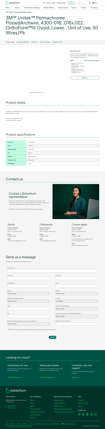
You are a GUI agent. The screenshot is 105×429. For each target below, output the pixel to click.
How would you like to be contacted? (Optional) (67, 313)
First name (10, 275)
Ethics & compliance (35, 414)
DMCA (46, 423)
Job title (57, 290)
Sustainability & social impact (37, 412)
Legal (7, 423)
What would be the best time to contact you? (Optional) (21, 321)
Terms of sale (12, 423)
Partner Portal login (61, 2)
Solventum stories (58, 400)
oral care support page (36, 209)
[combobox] (84, 3)
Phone (57, 283)
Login (44, 2)
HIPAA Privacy (25, 423)
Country (57, 298)
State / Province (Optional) (62, 306)
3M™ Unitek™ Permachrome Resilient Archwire (19, 12)
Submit (52, 337)
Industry (9, 290)
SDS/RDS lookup (58, 406)
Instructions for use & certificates (63, 409)
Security (31, 423)
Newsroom (33, 417)
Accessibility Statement (54, 423)
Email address (11, 283)
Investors (48, 2)
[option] (36, 72)
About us (32, 400)
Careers (54, 2)
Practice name (11, 268)
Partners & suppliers (35, 409)
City (8, 306)
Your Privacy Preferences (68, 423)
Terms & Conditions (39, 423)
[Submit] (89, 3)
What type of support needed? (15, 298)
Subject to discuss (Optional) (63, 321)
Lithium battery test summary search (63, 412)
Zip (8, 313)
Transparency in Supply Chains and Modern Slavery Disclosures (19, 426)
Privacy (18, 423)
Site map (80, 406)
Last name (58, 275)
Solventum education (59, 403)
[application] (36, 70)
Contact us (81, 400)
